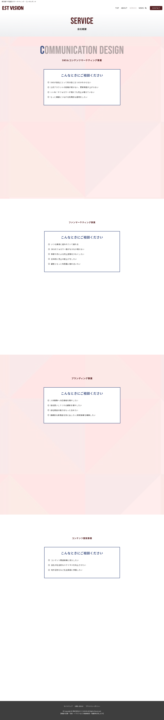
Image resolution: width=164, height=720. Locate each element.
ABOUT (124, 8)
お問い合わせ (79, 706)
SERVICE (133, 8)
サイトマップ (68, 706)
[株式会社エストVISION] (13, 8)
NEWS (141, 8)
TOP (117, 8)
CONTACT (156, 8)
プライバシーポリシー (93, 706)
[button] (146, 8)
